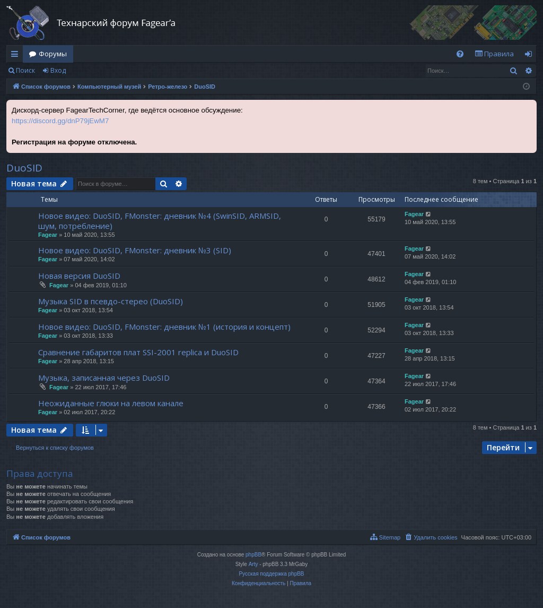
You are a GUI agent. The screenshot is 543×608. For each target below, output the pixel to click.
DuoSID (24, 168)
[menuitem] (460, 54)
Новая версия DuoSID (79, 275)
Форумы (53, 53)
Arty (253, 564)
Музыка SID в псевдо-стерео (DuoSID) (110, 301)
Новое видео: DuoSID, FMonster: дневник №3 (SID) (134, 250)
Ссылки (17, 56)
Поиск (25, 70)
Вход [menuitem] (530, 56)
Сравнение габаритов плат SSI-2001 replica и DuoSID (138, 352)
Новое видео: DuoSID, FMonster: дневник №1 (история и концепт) (164, 326)
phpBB (253, 555)
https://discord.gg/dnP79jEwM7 (60, 121)
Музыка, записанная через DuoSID (104, 377)
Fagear (47, 235)
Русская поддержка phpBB (271, 574)
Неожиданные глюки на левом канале (110, 403)
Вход (58, 70)
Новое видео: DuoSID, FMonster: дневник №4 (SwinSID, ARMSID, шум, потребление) (159, 220)
